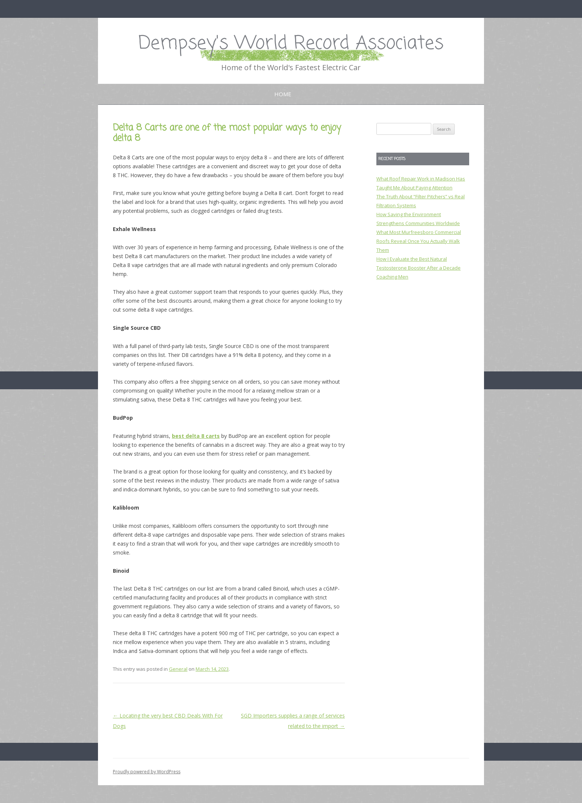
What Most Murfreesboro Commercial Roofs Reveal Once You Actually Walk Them (418, 241)
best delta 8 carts (196, 435)
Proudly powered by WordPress (146, 771)
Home (282, 94)
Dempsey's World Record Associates (291, 44)
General (178, 669)
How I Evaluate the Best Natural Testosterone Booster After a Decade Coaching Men (418, 268)
